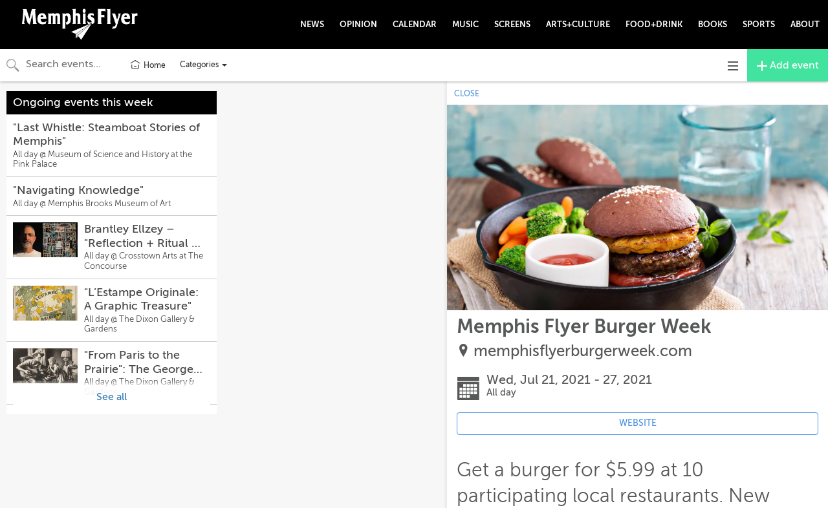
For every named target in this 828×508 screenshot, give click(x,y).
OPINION (358, 24)
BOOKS (712, 24)
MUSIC (465, 24)
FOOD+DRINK (654, 24)
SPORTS (759, 24)
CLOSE (466, 93)
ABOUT (805, 24)
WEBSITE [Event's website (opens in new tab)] (638, 423)
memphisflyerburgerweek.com (583, 351)
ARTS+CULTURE (578, 24)
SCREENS (512, 24)
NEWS (312, 24)
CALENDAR (415, 24)
